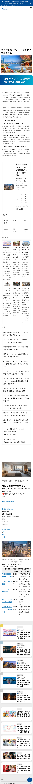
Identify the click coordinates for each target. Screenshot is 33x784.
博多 (3, 534)
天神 (3, 537)
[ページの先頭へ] (29, 779)
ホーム (6, 429)
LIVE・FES (26, 222)
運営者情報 (21, 442)
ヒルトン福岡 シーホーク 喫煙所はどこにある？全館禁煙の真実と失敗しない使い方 (16, 398)
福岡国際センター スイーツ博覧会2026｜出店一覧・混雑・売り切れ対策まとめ (7, 255)
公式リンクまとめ (10, 442)
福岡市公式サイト (9, 99)
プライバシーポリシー (11, 439)
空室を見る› (6, 529)
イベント (17, 199)
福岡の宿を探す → (8, 501)
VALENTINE (26, 230)
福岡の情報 (6, 222)
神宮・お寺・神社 (26, 199)
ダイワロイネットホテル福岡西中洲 (7, 609)
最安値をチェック (7, 509)
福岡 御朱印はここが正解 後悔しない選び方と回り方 (16, 293)
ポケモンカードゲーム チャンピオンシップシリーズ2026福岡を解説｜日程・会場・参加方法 (16, 381)
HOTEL (21, 199)
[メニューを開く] (30, 8)
